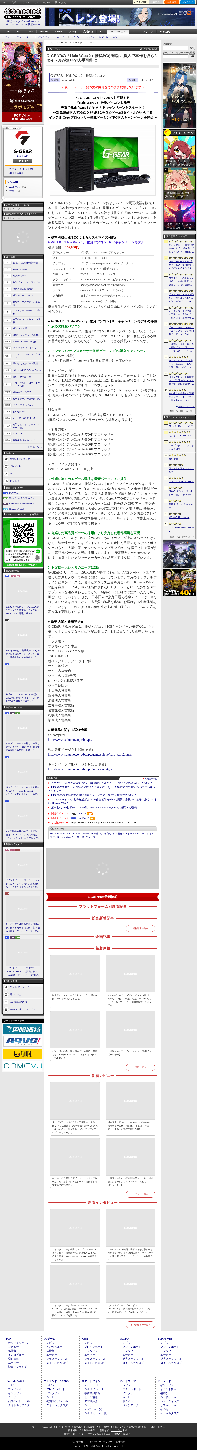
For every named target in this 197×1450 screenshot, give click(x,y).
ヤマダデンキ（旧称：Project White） (120, 833)
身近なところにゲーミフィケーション (26, 426)
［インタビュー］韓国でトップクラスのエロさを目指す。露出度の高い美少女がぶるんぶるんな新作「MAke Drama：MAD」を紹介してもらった (22, 884)
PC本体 (95, 833)
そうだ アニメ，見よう (24, 348)
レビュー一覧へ (140, 1194)
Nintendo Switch (16, 509)
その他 (164, 1409)
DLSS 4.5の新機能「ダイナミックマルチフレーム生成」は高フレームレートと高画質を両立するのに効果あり (74, 1181)
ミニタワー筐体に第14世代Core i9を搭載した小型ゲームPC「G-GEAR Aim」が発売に (101, 783)
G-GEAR (22, 156)
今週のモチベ (19, 275)
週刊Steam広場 (20, 328)
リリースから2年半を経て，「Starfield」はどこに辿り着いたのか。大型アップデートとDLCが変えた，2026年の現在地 (181, 364)
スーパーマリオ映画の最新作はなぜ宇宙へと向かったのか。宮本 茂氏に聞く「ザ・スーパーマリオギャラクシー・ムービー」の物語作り (23, 928)
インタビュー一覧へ (140, 1324)
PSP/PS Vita (165, 1338)
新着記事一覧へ (140, 928)
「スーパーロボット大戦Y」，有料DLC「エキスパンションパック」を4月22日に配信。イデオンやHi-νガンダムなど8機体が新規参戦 (181, 298)
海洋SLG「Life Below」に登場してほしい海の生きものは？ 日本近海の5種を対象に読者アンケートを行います (23, 698)
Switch (58, 31)
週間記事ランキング (20, 458)
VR (101, 31)
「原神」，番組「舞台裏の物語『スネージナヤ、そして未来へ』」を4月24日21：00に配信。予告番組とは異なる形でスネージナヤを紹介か (181, 348)
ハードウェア (118, 32)
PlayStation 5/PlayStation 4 (21, 503)
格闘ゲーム (167, 1393)
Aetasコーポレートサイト (22, 1009)
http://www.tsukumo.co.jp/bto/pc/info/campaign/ (80, 769)
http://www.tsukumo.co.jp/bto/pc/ (70, 740)
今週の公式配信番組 (23, 289)
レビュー (6, 37)
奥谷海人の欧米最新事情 (25, 262)
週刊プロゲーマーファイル (26, 282)
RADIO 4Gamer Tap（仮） (26, 341)
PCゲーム (14, 492)
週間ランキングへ (186, 406)
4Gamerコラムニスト (23, 392)
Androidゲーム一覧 (95, 1413)
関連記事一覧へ (152, 779)
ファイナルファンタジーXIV (181, 470)
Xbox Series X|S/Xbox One (21, 498)
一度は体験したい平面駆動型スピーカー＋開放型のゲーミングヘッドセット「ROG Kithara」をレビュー (130, 1181)
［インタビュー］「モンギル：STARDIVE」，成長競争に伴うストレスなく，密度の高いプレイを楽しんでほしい (129, 1308)
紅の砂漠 (173, 458)
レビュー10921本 (14, 24)
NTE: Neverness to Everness (181, 529)
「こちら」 (116, 1430)
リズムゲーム (168, 1405)
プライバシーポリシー (21, 987)
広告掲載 (120, 1441)
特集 (12, 190)
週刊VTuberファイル (23, 295)
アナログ (148, 31)
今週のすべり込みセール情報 (26, 321)
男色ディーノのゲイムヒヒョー (26, 303)
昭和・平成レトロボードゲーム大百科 (26, 384)
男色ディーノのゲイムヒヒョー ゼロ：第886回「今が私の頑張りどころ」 (74, 997)
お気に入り (156, 2)
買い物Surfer (19, 411)
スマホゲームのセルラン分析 (26, 312)
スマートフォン (91, 1381)
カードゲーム (168, 1397)
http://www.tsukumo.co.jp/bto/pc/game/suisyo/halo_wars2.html (90, 754)
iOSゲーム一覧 (93, 1409)
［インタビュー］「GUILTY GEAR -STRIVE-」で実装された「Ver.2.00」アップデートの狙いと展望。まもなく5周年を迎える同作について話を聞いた (23, 972)
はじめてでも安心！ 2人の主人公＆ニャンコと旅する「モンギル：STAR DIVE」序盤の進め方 (22, 610)
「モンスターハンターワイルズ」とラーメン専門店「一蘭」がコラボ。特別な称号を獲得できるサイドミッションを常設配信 (181, 331)
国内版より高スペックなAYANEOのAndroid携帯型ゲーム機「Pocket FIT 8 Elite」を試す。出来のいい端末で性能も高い (129, 1125)
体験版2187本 (32, 24)
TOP (7, 31)
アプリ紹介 (91, 1401)
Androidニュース (94, 1389)
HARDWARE (82, 833)
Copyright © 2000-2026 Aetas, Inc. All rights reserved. (98, 1446)
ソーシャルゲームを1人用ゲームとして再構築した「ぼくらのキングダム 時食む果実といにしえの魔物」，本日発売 (181, 265)
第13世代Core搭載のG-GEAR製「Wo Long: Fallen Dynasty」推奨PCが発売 (94, 807)
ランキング (187, 2)
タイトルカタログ (57, 1362)
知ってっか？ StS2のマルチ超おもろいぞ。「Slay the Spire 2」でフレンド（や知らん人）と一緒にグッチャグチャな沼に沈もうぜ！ (23, 791)
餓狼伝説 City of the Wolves (181, 506)
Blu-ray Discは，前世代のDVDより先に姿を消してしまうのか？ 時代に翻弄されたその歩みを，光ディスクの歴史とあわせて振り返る (23, 654)
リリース (79, 837)
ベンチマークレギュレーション (101, 37)
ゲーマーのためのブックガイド (26, 356)
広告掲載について (19, 1001)
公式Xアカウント (20, 2)
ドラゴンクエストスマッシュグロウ (181, 447)
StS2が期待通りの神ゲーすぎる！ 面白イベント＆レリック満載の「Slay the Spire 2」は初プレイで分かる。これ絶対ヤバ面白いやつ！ (23, 835)
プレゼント (15, 466)
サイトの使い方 (42, 2)
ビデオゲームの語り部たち (26, 398)
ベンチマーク (131, 1405)
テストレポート (25, 37)
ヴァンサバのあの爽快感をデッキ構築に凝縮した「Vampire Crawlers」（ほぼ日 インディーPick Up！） (74, 1054)
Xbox (30, 31)
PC (18, 31)
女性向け (88, 31)
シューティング (169, 1401)
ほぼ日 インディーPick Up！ (27, 335)
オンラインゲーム (19, 1342)
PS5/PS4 (44, 31)
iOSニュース (91, 1385)
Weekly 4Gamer (20, 269)
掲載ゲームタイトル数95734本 (22, 21)
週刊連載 (13, 1358)
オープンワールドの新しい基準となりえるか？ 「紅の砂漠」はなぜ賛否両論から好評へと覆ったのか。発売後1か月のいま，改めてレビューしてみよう (23, 747)
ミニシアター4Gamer (23, 405)
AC (134, 31)
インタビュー (45, 37)
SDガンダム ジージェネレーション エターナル (181, 493)
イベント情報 (168, 1389)
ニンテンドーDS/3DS (56, 1381)
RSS (4, 2)
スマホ (73, 31)
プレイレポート (93, 1346)
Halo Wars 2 (83, 818)
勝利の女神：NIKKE (179, 517)
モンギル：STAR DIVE (180, 435)
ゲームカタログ (169, 1413)
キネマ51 (17, 433)
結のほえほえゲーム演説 (25, 363)
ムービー (61, 37)
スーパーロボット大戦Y (181, 426)
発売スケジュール (57, 1358)
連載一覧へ (36, 447)
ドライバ (75, 37)
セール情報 (91, 1397)
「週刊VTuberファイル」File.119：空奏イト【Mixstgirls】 (129, 1053)
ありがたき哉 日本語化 (24, 418)
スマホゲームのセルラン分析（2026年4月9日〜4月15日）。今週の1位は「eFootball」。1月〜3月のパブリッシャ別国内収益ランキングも (130, 1000)
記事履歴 (171, 2)
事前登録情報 (92, 1393)
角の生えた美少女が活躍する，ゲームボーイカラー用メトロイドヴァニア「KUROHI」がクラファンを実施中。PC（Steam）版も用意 (181, 397)
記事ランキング (17, 1366)
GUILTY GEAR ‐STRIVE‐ (181, 481)
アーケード (164, 1381)
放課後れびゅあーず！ (24, 440)
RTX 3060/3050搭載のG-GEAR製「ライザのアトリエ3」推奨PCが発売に (93, 795)
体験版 (12, 1350)
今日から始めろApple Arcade (27, 370)
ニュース (14, 186)
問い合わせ (60, 2)
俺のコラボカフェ (22, 376)
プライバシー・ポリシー (99, 1441)
